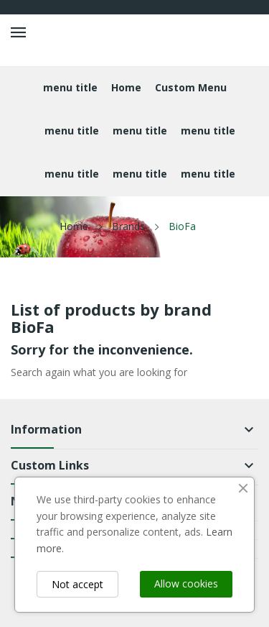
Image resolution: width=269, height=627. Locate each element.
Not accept (77, 584)
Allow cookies (186, 583)
